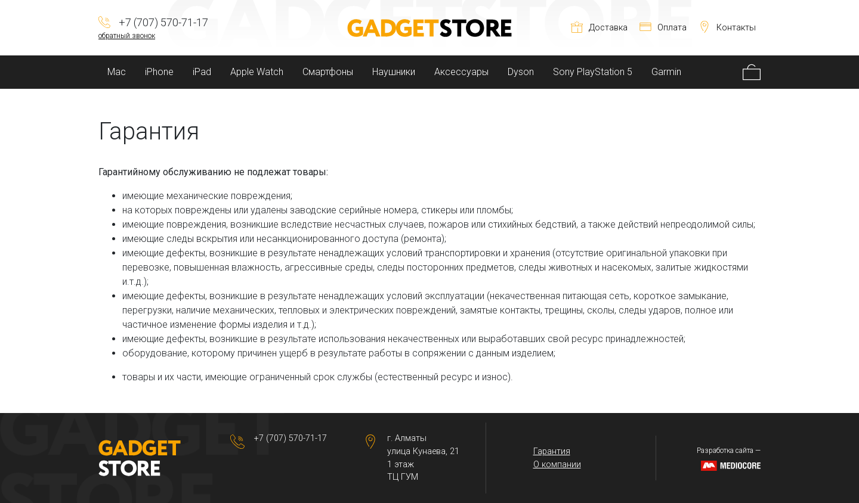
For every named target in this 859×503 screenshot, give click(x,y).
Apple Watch (256, 71)
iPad (202, 71)
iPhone (159, 71)
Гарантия (551, 451)
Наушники (393, 71)
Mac (116, 71)
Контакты (727, 28)
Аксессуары (461, 71)
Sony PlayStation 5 (592, 71)
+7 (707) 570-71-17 (290, 438)
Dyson (521, 71)
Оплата (663, 28)
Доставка (599, 28)
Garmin (666, 71)
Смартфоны (327, 71)
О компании (557, 464)
